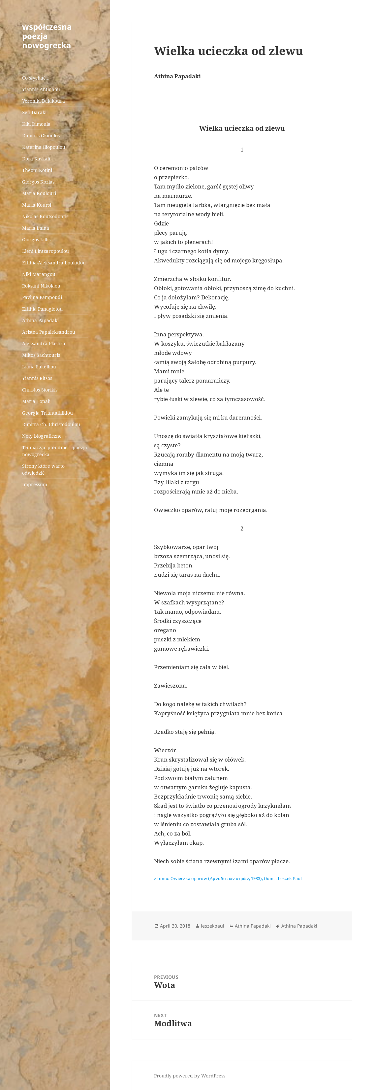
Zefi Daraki (34, 112)
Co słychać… (35, 78)
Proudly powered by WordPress (189, 1076)
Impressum (34, 484)
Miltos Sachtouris (41, 355)
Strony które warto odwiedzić (43, 469)
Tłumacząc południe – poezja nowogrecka (54, 451)
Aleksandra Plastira (43, 343)
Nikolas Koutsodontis (45, 216)
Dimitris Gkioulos (41, 135)
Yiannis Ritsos (37, 378)
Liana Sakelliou (39, 366)
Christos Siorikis (39, 390)
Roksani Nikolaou (41, 286)
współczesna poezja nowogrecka (47, 36)
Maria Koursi (36, 205)
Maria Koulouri (39, 193)
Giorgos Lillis (36, 239)
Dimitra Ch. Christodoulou (51, 424)
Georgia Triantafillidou (47, 413)
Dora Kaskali (36, 158)
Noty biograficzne (42, 436)
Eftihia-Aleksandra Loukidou (54, 262)
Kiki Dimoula (36, 124)
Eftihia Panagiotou (42, 309)
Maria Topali (36, 401)
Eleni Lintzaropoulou (45, 251)
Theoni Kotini (37, 170)
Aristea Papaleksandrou (48, 332)
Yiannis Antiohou (41, 89)
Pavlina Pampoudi (42, 297)
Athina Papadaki (40, 320)
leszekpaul (212, 926)
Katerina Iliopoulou (43, 147)
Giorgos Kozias (38, 182)
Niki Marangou (38, 274)
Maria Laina (35, 228)
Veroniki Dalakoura (43, 101)
